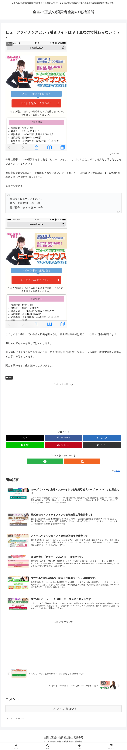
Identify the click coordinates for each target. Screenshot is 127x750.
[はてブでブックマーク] (102, 438)
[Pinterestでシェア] (63, 445)
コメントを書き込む (64, 713)
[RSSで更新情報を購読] (66, 461)
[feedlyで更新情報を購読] (60, 461)
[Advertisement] (63, 406)
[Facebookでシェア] (63, 438)
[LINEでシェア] (25, 445)
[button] (102, 445)
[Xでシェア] (25, 438)
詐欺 (9, 378)
